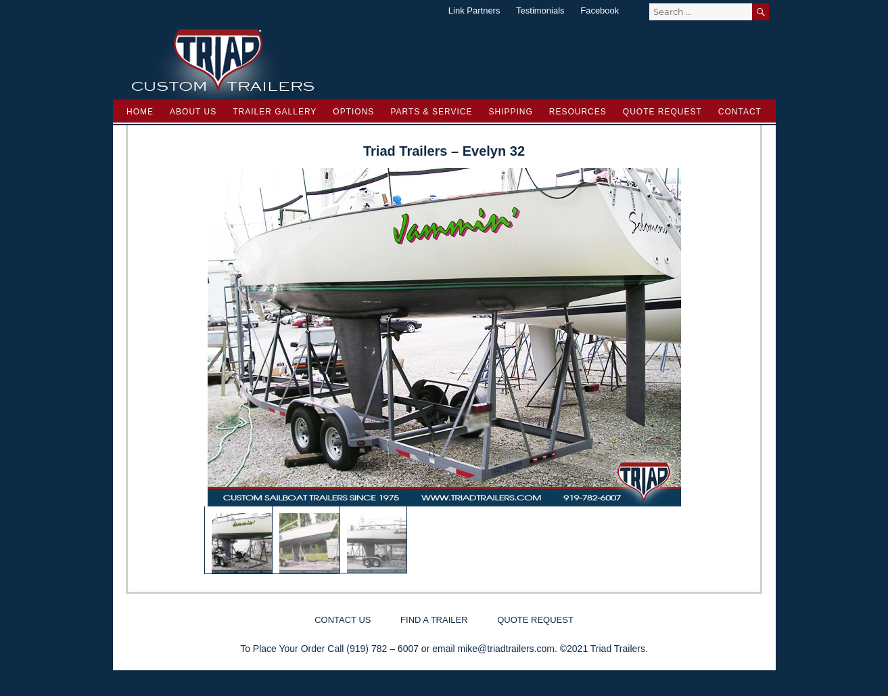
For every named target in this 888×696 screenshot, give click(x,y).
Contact (740, 111)
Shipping (510, 111)
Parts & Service (431, 111)
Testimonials (540, 10)
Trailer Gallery (275, 111)
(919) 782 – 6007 (382, 648)
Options (353, 111)
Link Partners (474, 10)
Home (140, 111)
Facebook (599, 10)
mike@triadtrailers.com (506, 648)
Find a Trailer (433, 620)
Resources (578, 111)
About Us (193, 111)
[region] (444, 371)
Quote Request (662, 111)
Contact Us (342, 620)
